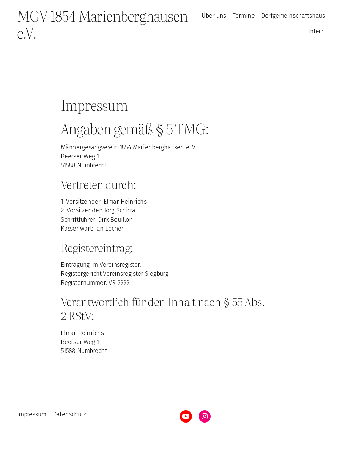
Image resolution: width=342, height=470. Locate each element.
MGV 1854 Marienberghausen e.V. (102, 24)
